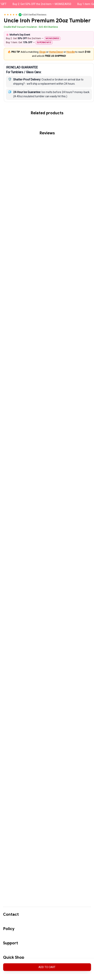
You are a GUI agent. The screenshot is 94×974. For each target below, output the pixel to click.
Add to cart (47, 967)
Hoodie (87, 78)
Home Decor (73, 78)
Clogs (59, 78)
